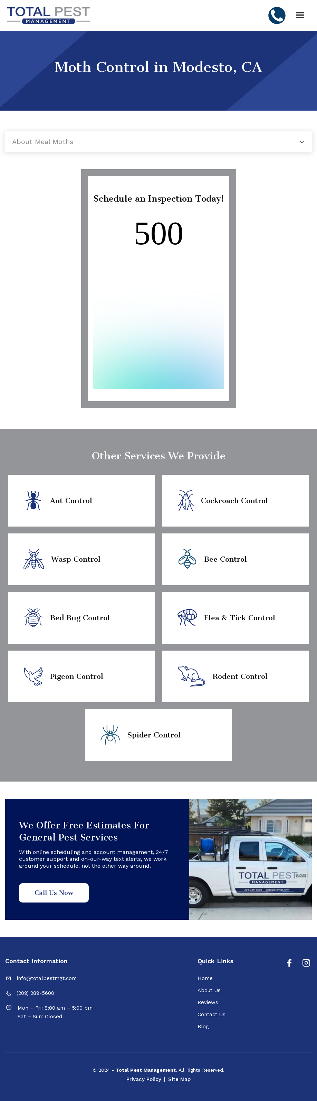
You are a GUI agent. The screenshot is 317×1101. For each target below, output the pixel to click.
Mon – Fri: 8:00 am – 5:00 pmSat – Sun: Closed (55, 1012)
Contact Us (211, 1014)
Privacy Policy (143, 1079)
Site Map (179, 1079)
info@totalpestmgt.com (47, 978)
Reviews (208, 1002)
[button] (300, 15)
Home (205, 978)
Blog (203, 1026)
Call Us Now (54, 893)
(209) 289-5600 (35, 993)
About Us (209, 990)
